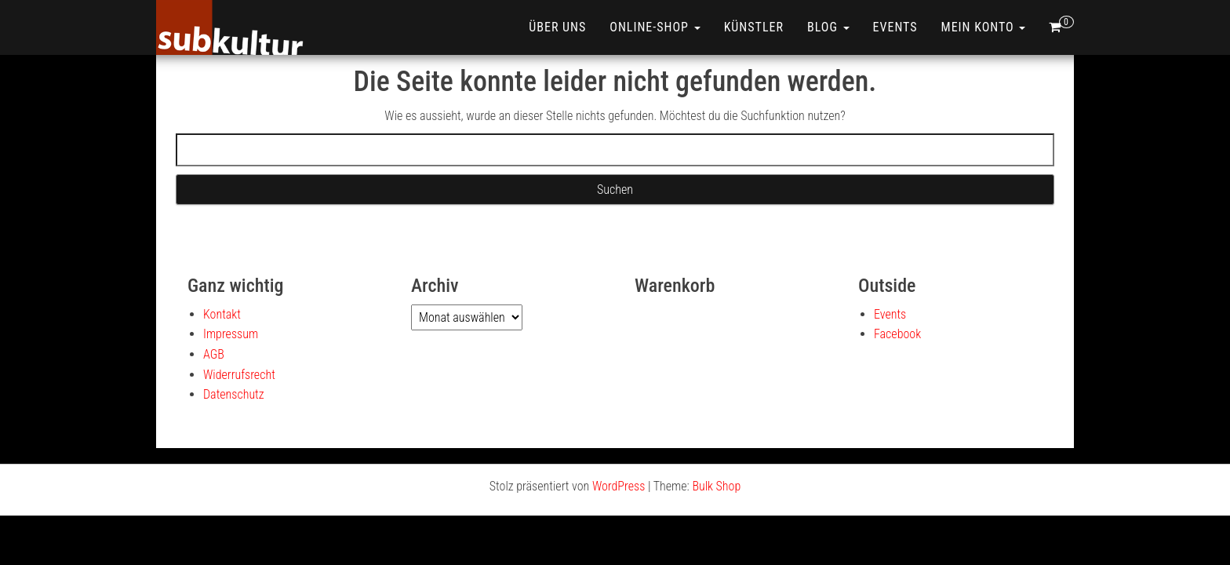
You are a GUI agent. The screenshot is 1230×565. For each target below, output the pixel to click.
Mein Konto (983, 27)
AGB (213, 354)
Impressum (230, 333)
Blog (828, 27)
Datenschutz (233, 394)
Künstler (754, 27)
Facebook (897, 333)
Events (895, 27)
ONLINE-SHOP (655, 27)
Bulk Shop (716, 486)
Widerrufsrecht (239, 374)
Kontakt (222, 314)
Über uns (557, 27)
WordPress (618, 486)
